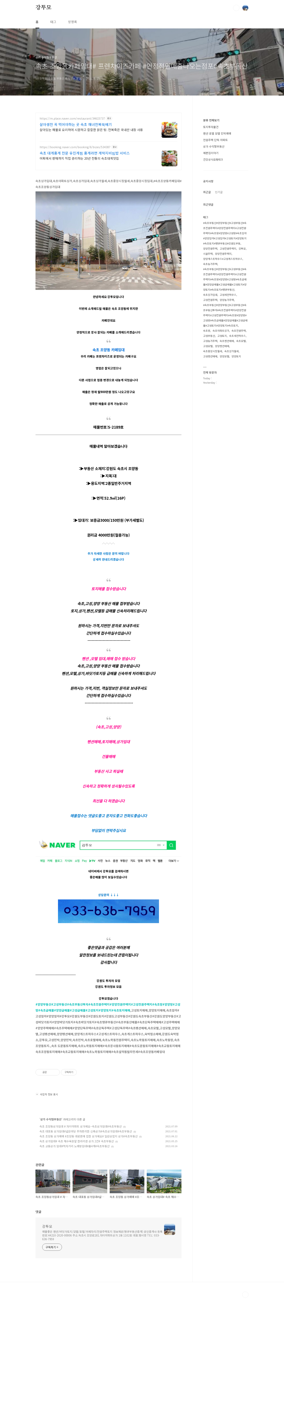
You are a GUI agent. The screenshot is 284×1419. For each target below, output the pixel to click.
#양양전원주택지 (120, 1070)
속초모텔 (241, 459)
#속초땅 (157, 1070)
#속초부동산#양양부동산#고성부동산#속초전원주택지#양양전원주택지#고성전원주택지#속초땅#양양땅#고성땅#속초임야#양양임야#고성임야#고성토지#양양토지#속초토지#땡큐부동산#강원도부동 (225, 351)
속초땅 (206, 449)
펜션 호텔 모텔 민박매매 (217, 252)
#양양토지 (105, 1076)
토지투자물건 (211, 245)
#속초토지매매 (121, 1076)
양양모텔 (224, 475)
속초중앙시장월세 (212, 469)
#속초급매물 (46, 1076)
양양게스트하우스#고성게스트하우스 (222, 377)
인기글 (219, 310)
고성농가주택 (210, 459)
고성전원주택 (210, 418)
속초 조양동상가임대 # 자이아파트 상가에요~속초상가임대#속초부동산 (80, 1247)
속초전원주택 (239, 449)
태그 (53, 21)
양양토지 (236, 475)
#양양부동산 (43, 1070)
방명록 (72, 21)
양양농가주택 (227, 418)
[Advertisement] (108, 147)
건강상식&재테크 (213, 278)
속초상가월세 (231, 469)
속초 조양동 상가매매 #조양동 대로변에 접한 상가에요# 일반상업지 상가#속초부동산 (88, 1257)
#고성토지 (92, 1076)
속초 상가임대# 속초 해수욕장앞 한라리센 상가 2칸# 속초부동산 (76, 1262)
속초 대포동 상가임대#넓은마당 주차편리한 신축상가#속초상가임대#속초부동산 (85, 1252)
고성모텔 (208, 464)
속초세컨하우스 (237, 454)
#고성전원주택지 (141, 1070)
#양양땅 (168, 1070)
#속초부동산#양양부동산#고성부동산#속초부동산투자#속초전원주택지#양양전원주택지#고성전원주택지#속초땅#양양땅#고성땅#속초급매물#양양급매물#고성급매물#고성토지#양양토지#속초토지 (225, 433)
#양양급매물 (62, 1076)
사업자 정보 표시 (47, 1215)
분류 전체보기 (211, 239)
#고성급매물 (78, 1076)
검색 (236, 8)
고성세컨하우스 (228, 413)
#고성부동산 (59, 1070)
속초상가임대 (210, 413)
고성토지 (222, 454)
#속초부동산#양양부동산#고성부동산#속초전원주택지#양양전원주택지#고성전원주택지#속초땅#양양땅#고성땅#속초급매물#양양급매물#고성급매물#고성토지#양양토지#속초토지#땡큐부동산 (225, 398)
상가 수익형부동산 (51, 1240)
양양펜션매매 (222, 464)
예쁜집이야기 (211, 271)
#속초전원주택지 (99, 1070)
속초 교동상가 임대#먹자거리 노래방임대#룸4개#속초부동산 (74, 1267)
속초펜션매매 (227, 459)
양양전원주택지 (223, 372)
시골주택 (208, 372)
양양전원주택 (210, 367)
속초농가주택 (210, 382)
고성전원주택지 (228, 367)
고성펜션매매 (210, 475)
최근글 (207, 310)
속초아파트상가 (221, 449)
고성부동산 (209, 454)
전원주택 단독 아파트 (215, 258)
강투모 (43, 7)
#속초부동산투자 (77, 1070)
